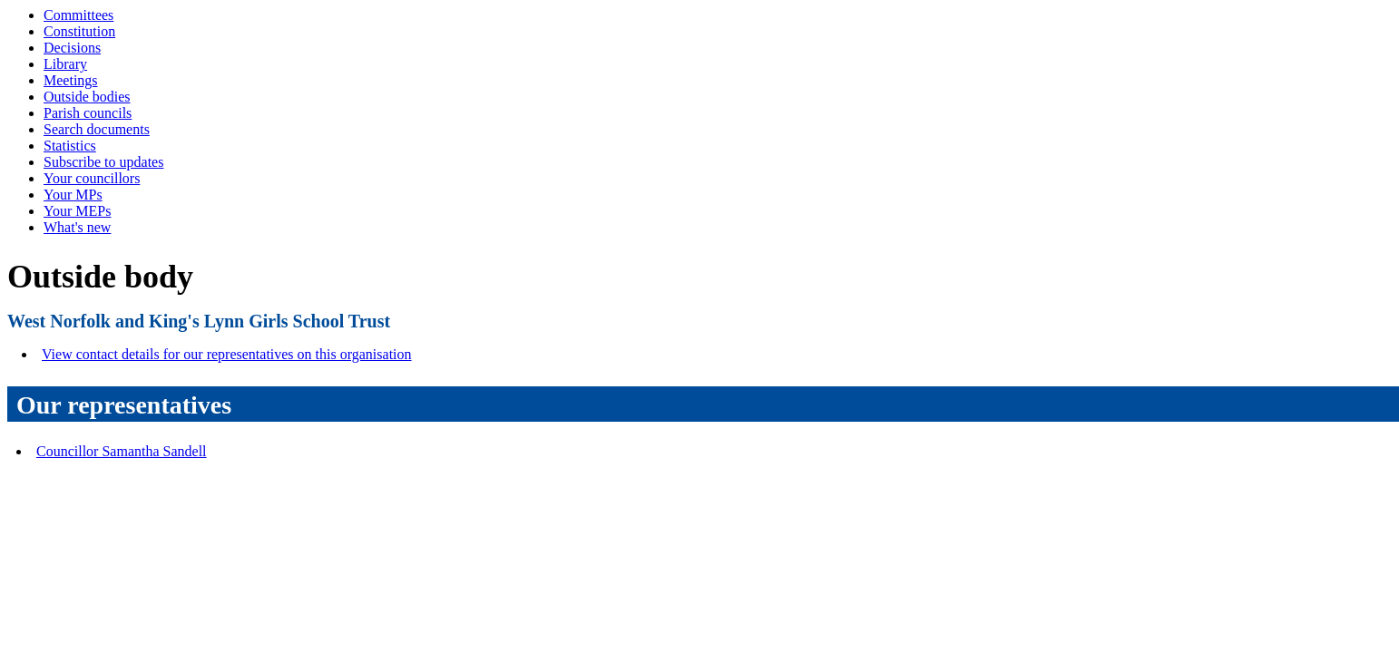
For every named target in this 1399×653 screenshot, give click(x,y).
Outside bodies (87, 96)
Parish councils (88, 113)
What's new (77, 227)
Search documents (97, 129)
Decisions (72, 47)
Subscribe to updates (103, 162)
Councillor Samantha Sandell (121, 451)
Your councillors (92, 178)
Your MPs (73, 194)
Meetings (71, 80)
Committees (78, 15)
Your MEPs (77, 211)
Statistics (70, 145)
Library (65, 64)
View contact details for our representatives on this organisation (227, 354)
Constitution (79, 31)
